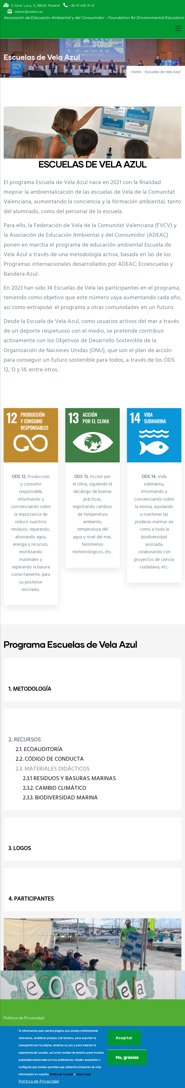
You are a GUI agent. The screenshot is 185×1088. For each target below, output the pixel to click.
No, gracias (127, 1057)
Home (136, 72)
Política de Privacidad (24, 1018)
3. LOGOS (19, 848)
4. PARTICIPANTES (31, 899)
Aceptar (124, 1037)
